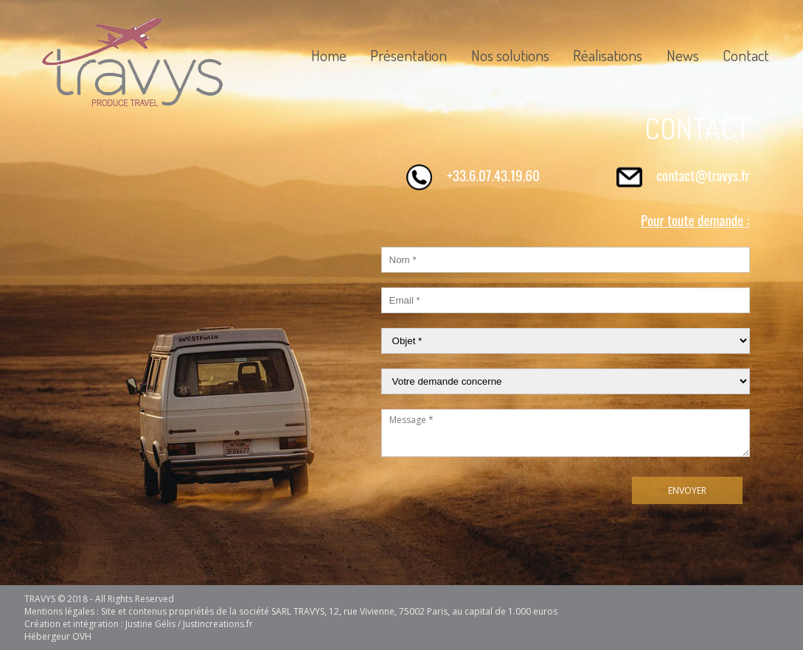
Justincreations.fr (218, 624)
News (683, 55)
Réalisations (607, 55)
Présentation (408, 55)
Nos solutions (510, 55)
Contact (746, 55)
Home (329, 55)
